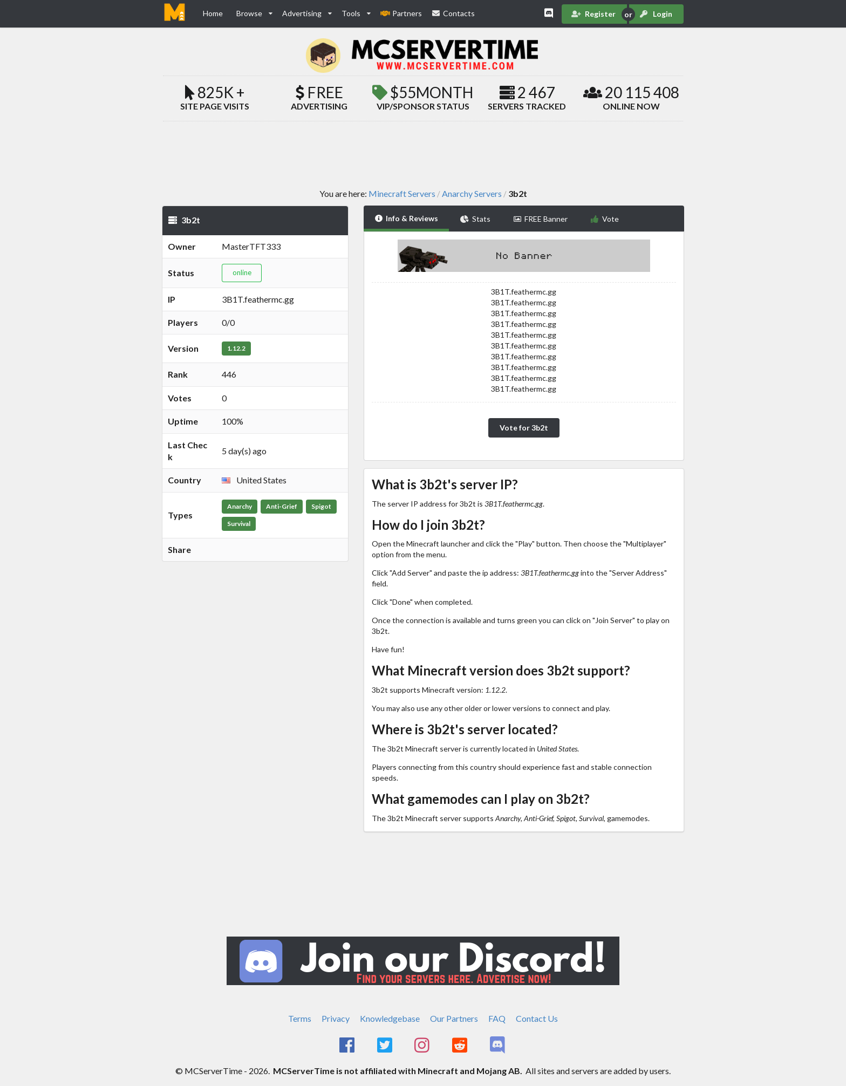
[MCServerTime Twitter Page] (385, 1045)
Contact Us (537, 1018)
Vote (604, 218)
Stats (475, 218)
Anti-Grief (281, 506)
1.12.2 (236, 348)
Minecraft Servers (402, 193)
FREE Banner (540, 218)
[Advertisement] (423, 154)
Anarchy (239, 506)
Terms (299, 1018)
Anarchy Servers (472, 193)
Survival (238, 524)
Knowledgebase (390, 1018)
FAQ (497, 1018)
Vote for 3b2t (524, 427)
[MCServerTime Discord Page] (498, 1045)
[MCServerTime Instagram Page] (423, 1045)
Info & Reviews (406, 218)
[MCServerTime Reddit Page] (460, 1045)
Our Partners (454, 1018)
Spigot (321, 506)
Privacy (336, 1018)
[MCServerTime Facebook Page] (348, 1045)
